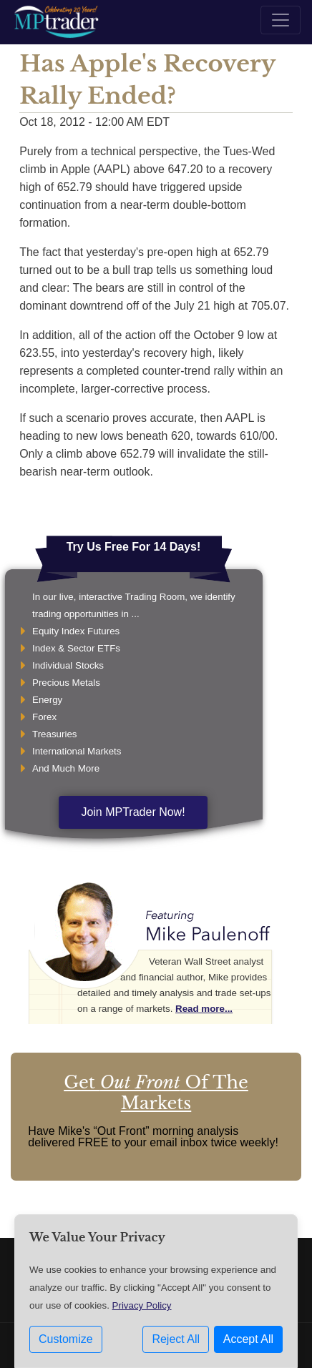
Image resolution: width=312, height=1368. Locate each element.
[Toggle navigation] (280, 20)
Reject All (176, 1339)
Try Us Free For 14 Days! (134, 547)
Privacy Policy (142, 1305)
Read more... (204, 1008)
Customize (66, 1339)
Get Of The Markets (156, 1092)
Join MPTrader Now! (133, 812)
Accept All (248, 1339)
